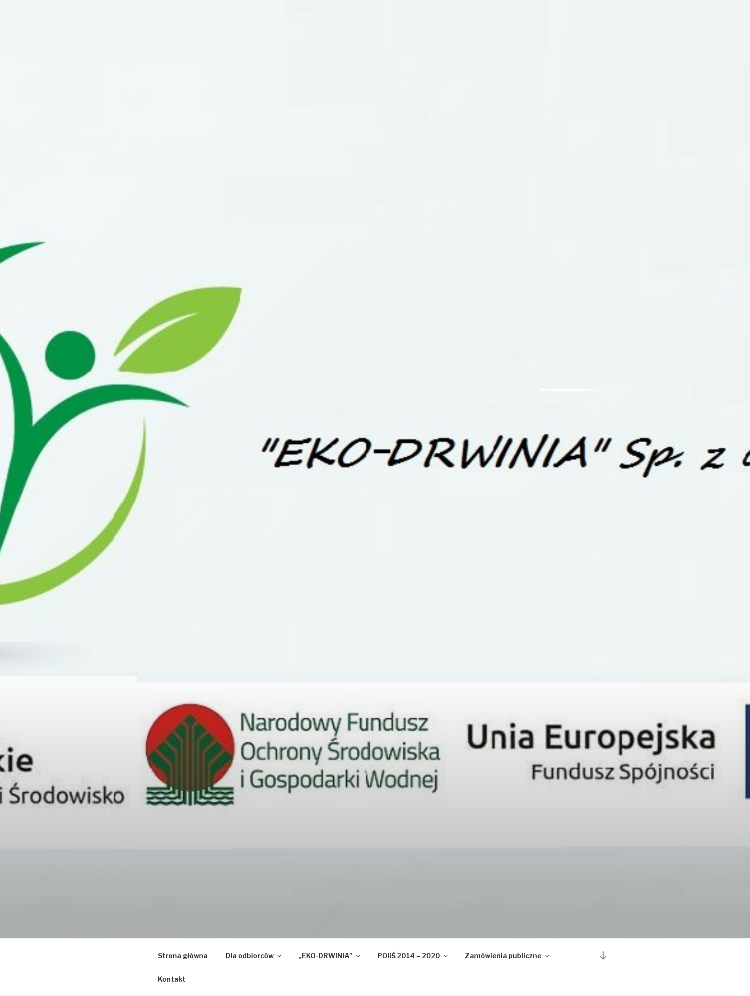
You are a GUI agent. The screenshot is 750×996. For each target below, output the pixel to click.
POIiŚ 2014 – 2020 (413, 956)
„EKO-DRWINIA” (330, 956)
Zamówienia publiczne (508, 956)
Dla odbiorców (254, 956)
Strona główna (183, 956)
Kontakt (172, 979)
